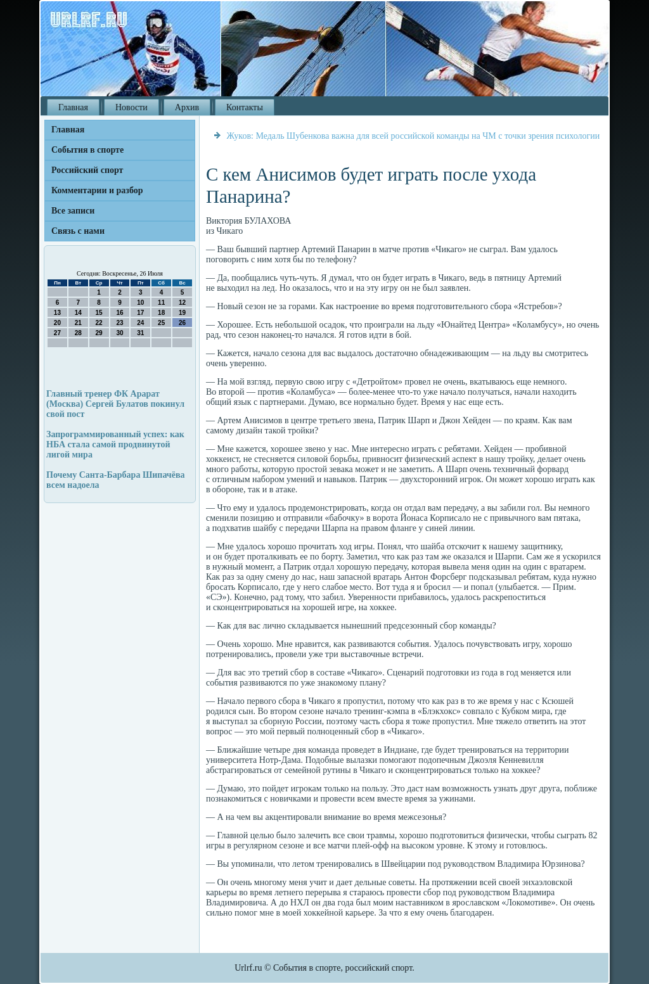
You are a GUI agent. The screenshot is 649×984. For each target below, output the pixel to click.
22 (99, 322)
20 (57, 322)
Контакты (244, 107)
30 (119, 332)
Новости (131, 107)
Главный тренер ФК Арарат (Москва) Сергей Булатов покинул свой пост (115, 404)
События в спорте (87, 150)
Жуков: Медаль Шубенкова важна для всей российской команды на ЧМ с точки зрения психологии (413, 136)
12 (182, 302)
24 (140, 322)
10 (140, 302)
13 (57, 312)
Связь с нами (78, 231)
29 (99, 332)
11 (161, 302)
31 (140, 332)
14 (78, 312)
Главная (73, 107)
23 (119, 322)
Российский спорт (87, 170)
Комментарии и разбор (97, 190)
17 (140, 312)
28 (78, 332)
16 (119, 312)
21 (78, 322)
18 (161, 312)
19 (182, 312)
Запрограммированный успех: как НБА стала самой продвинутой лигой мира (115, 444)
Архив (187, 107)
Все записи (72, 210)
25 (161, 322)
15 (99, 312)
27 (57, 332)
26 (182, 322)
